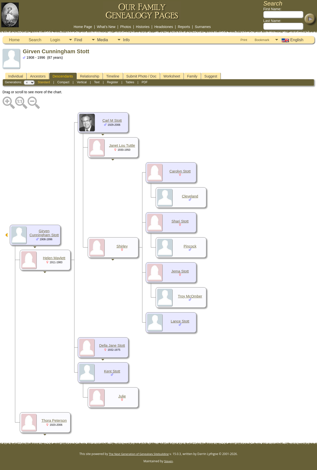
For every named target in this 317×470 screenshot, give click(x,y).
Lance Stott (180, 321)
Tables (129, 82)
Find (78, 40)
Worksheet (171, 76)
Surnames (203, 27)
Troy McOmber (190, 296)
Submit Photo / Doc (141, 76)
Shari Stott (179, 221)
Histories (142, 27)
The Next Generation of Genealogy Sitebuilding (139, 454)
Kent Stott (112, 371)
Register (112, 82)
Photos (125, 27)
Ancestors (37, 76)
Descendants (62, 76)
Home (14, 40)
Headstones (163, 27)
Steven (168, 461)
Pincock (190, 246)
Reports (184, 27)
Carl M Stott (112, 120)
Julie (122, 396)
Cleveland (190, 196)
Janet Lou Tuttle (122, 146)
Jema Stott (180, 271)
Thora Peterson (54, 420)
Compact (63, 82)
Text (96, 82)
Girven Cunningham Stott (44, 233)
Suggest (210, 76)
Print (244, 40)
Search (35, 40)
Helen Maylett (54, 258)
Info (126, 40)
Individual (15, 76)
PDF (145, 82)
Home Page (83, 27)
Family (192, 76)
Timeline (112, 76)
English (292, 40)
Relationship (89, 76)
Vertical (81, 82)
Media (102, 40)
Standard (44, 82)
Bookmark (262, 40)
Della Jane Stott (112, 346)
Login (55, 40)
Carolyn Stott (180, 171)
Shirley (122, 246)
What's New (106, 27)
